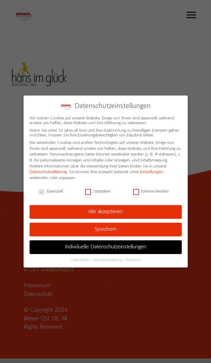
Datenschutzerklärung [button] (108, 257)
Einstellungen (151, 170)
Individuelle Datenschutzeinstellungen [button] (105, 244)
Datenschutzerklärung (48, 170)
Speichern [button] (105, 227)
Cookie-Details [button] (80, 257)
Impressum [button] (133, 257)
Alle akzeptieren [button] (105, 209)
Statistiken (98, 189)
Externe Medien (151, 189)
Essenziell (50, 189)
